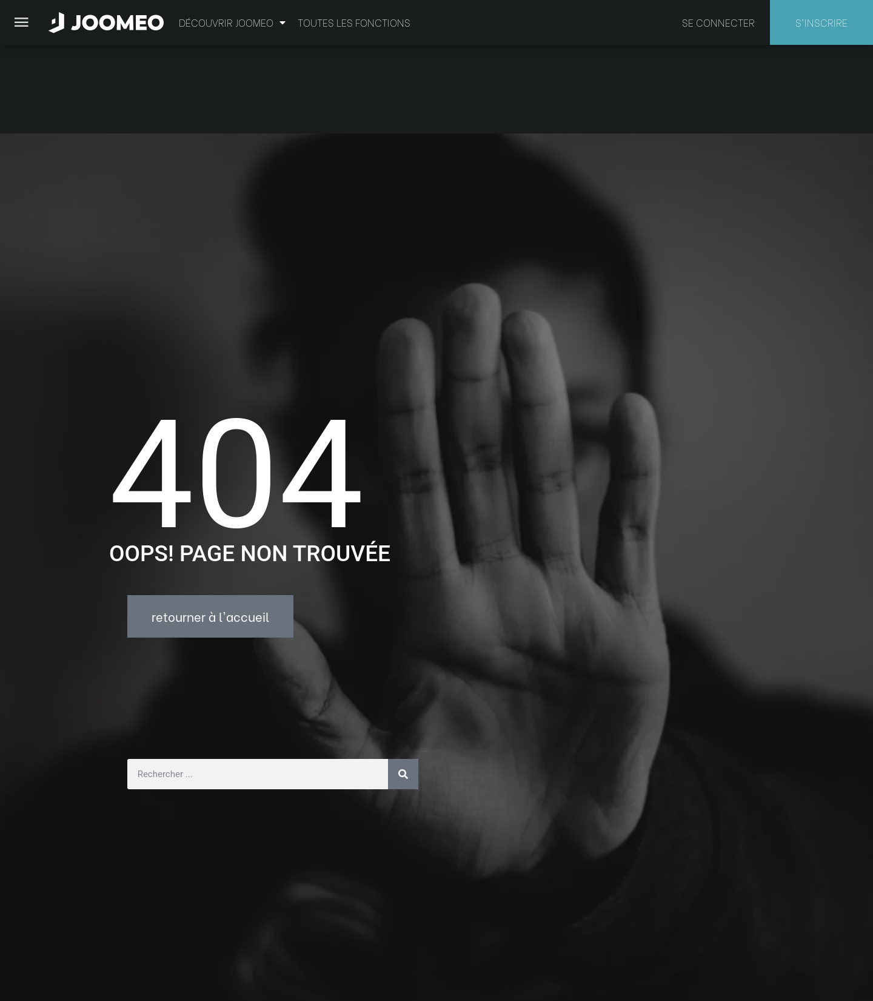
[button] (32, 938)
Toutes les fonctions (354, 22)
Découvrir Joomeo (232, 22)
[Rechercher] (403, 685)
